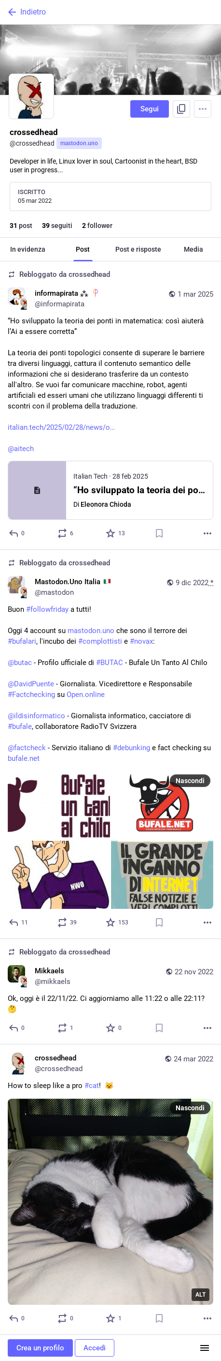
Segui (149, 109)
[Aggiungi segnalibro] (159, 533)
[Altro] (207, 533)
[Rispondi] (17, 533)
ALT (200, 1294)
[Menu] (202, 109)
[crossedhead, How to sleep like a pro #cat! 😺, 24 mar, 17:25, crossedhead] (110, 1189)
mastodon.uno (79, 143)
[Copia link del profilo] (181, 109)
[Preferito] (116, 533)
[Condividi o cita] (65, 533)
